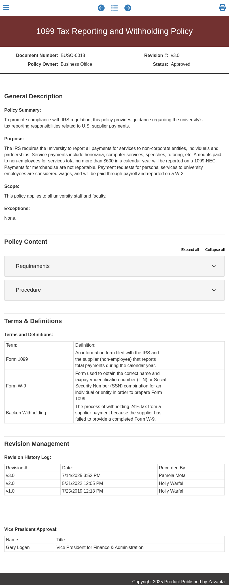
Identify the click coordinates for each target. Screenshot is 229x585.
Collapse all (215, 249)
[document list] (114, 8)
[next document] (127, 8)
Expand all (190, 249)
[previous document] (101, 8)
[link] (222, 8)
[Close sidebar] (6, 8)
